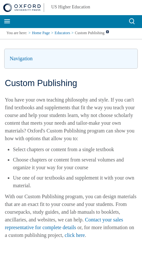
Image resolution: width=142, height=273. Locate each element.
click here (75, 235)
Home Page (41, 33)
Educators (62, 33)
